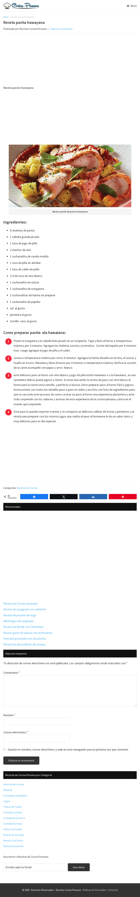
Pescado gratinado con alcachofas (24, 638)
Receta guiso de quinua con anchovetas (27, 633)
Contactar (112, 890)
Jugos (6, 801)
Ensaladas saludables (15, 795)
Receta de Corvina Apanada (20, 603)
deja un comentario (62, 28)
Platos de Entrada (13, 834)
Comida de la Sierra (14, 818)
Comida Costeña (12, 812)
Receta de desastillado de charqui (24, 644)
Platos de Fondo (12, 806)
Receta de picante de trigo (19, 615)
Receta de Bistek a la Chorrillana (23, 627)
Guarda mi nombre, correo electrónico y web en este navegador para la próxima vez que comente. (68, 749)
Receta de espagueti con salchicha (24, 609)
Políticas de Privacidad (94, 890)
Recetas (7, 790)
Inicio (5, 16)
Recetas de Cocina (27, 487)
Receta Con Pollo (13, 840)
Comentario (11, 672)
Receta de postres (13, 846)
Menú (134, 5)
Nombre (9, 715)
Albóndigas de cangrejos (18, 621)
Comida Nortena (12, 823)
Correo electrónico (15, 732)
